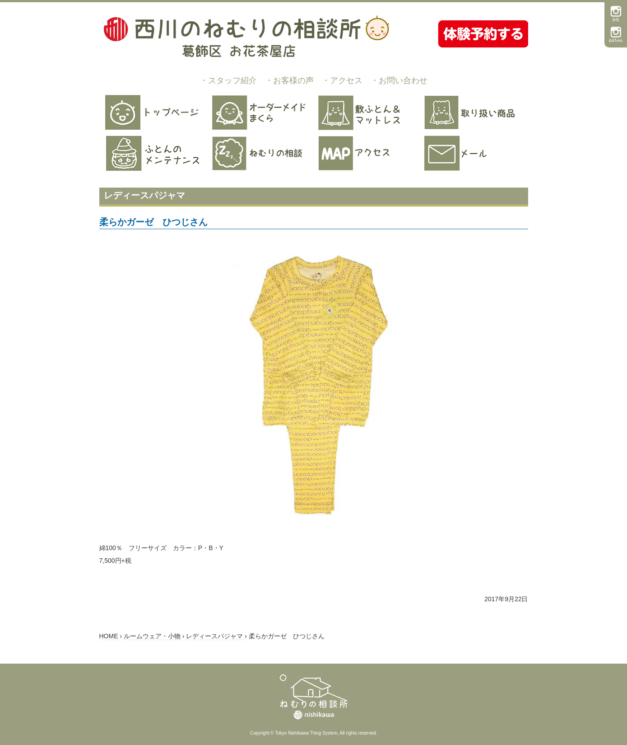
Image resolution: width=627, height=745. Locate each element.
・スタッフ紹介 (228, 80)
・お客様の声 (289, 80)
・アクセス (342, 80)
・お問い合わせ (399, 80)
